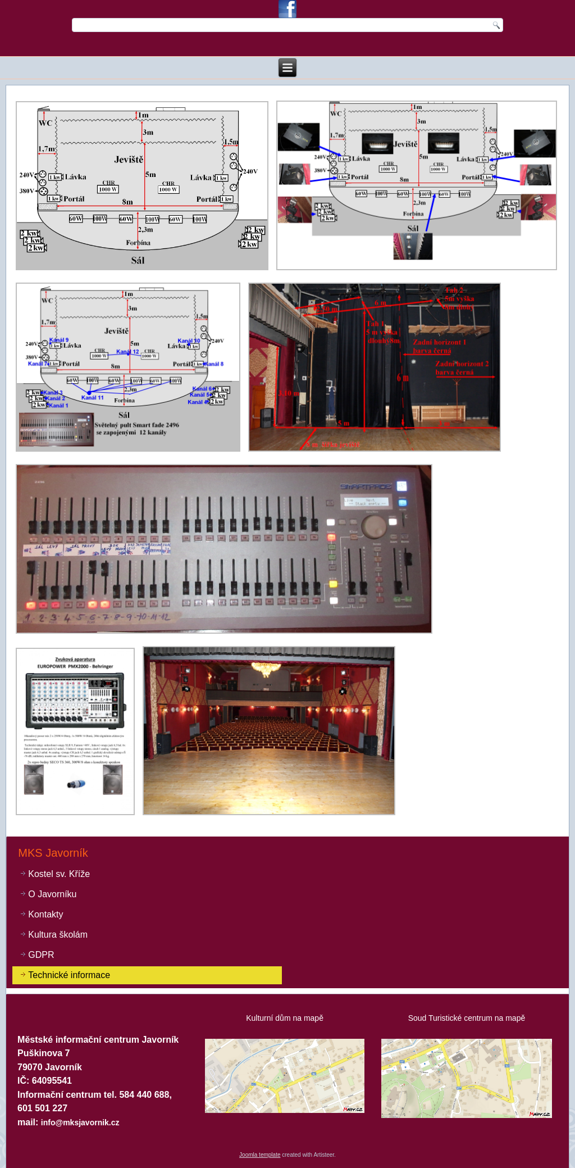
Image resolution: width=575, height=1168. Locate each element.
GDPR (41, 955)
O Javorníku (52, 894)
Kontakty (45, 914)
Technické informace (69, 975)
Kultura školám (58, 934)
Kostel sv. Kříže (59, 874)
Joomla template (259, 1155)
